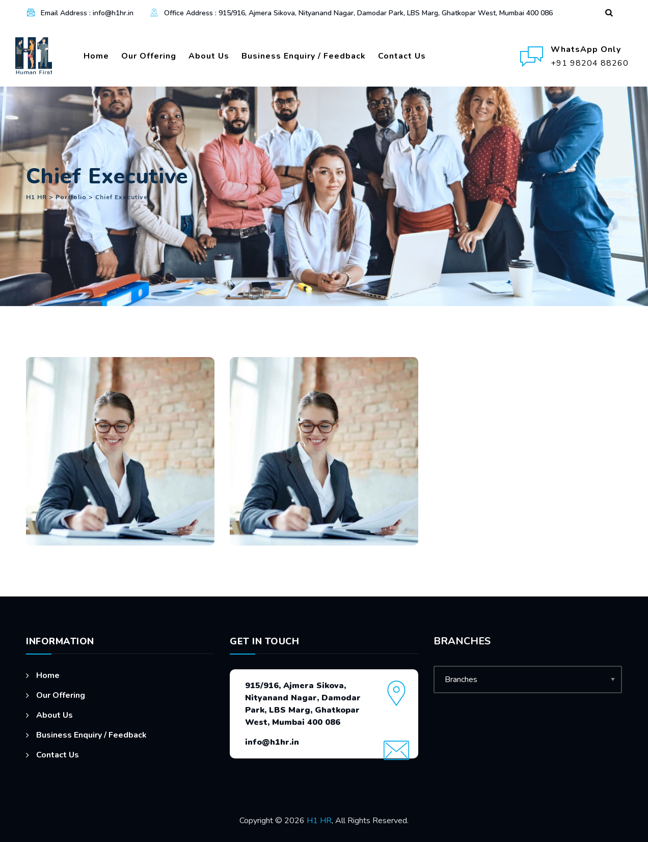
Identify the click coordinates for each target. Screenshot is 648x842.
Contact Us (402, 56)
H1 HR (319, 820)
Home (96, 56)
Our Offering (148, 56)
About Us (208, 56)
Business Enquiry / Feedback (303, 56)
